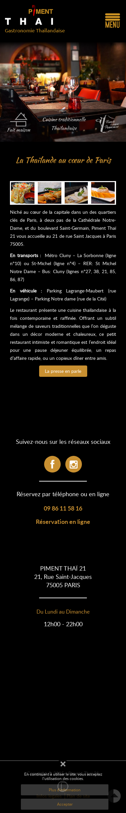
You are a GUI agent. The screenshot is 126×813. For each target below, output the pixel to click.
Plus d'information (65, 789)
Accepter (65, 804)
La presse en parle (63, 371)
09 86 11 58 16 (63, 508)
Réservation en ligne (63, 521)
